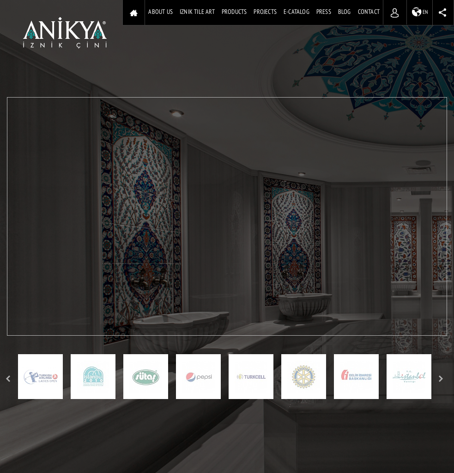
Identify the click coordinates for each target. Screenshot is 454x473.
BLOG (344, 12)
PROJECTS (265, 12)
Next (441, 379)
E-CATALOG (296, 12)
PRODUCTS (234, 12)
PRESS (323, 12)
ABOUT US (160, 12)
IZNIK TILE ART (197, 12)
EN (420, 12)
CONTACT (369, 12)
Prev (8, 379)
